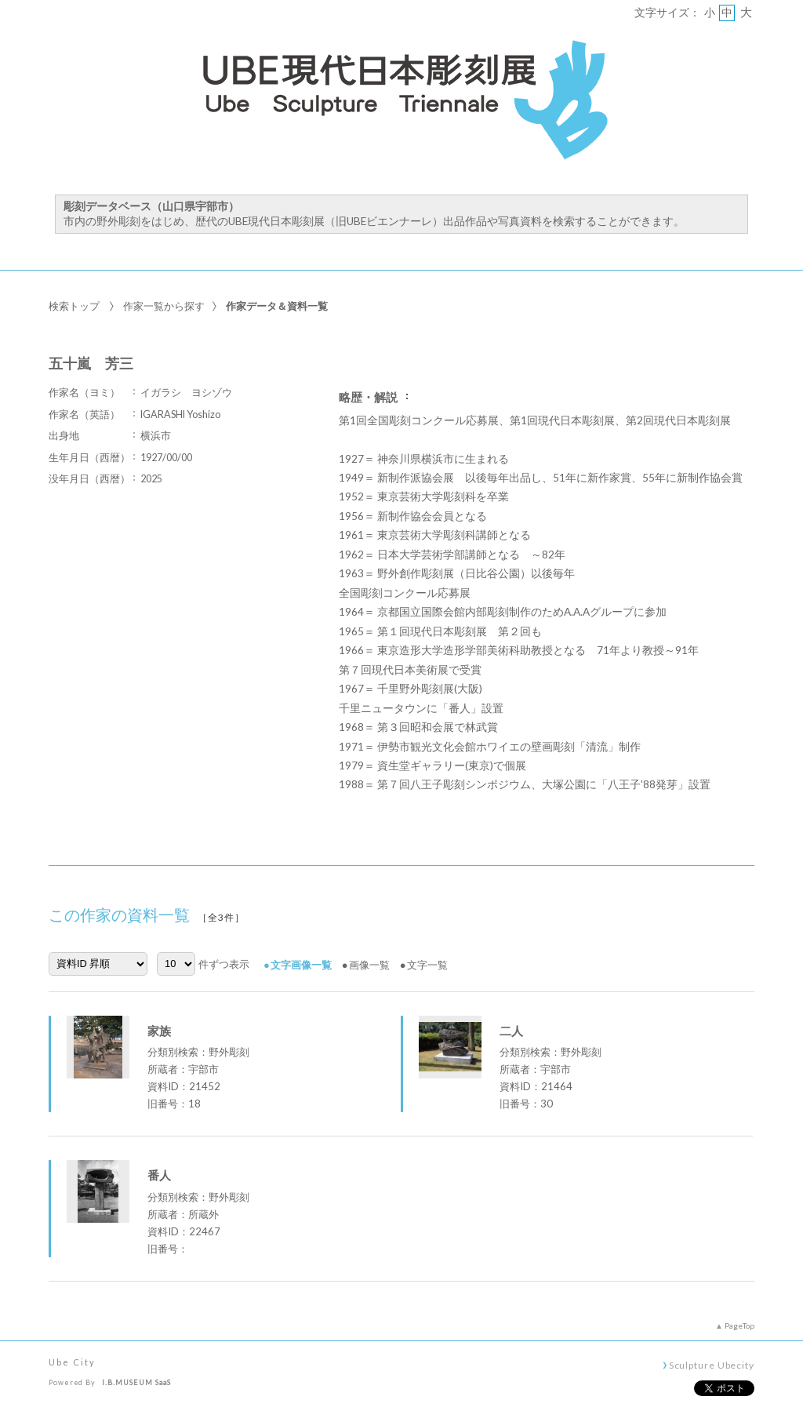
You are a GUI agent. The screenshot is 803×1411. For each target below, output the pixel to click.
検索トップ (74, 306)
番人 (159, 1175)
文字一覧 (427, 964)
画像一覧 (369, 964)
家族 (159, 1031)
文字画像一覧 (301, 964)
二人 (511, 1031)
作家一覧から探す (164, 306)
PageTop (739, 1325)
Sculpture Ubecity (711, 1364)
